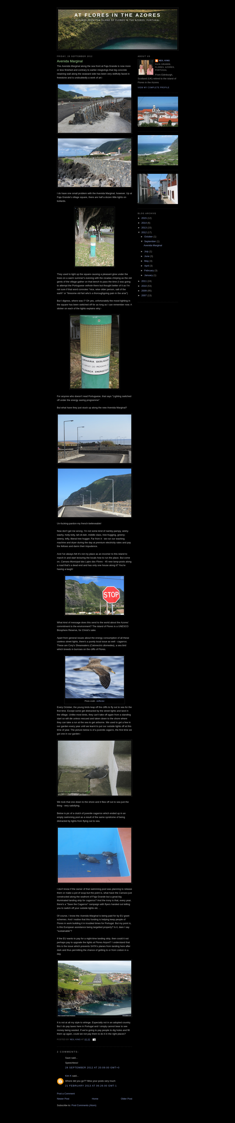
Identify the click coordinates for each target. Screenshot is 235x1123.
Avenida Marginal (153, 245)
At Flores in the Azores (117, 15)
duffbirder (100, 701)
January (148, 275)
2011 (144, 281)
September (150, 241)
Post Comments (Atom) (84, 1105)
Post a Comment (66, 1093)
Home (95, 1098)
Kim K (68, 1075)
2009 (144, 290)
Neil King (164, 61)
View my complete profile (153, 88)
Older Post (126, 1098)
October (148, 236)
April (147, 265)
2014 (144, 222)
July (146, 251)
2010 (144, 286)
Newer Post (63, 1098)
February (149, 270)
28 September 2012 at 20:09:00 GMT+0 (92, 1067)
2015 (144, 218)
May (146, 261)
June (147, 256)
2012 (144, 232)
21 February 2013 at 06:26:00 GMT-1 (91, 1085)
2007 (144, 295)
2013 (144, 227)
